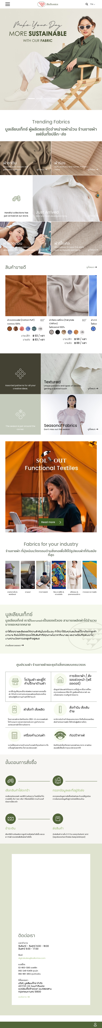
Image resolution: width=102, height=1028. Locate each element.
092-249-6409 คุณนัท (30, 982)
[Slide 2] (39, 98)
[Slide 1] (31, 98)
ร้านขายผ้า (40, 667)
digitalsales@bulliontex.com (34, 969)
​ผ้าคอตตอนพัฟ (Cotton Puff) (27, 321)
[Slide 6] (70, 98)
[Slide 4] (55, 98)
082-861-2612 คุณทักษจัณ (32, 986)
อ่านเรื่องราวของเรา (16, 648)
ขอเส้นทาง (24, 1009)
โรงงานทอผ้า (39, 624)
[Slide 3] (47, 98)
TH (92, 4)
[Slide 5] (63, 98)
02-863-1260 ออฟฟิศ (29, 979)
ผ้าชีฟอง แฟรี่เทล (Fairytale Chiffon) (67, 321)
